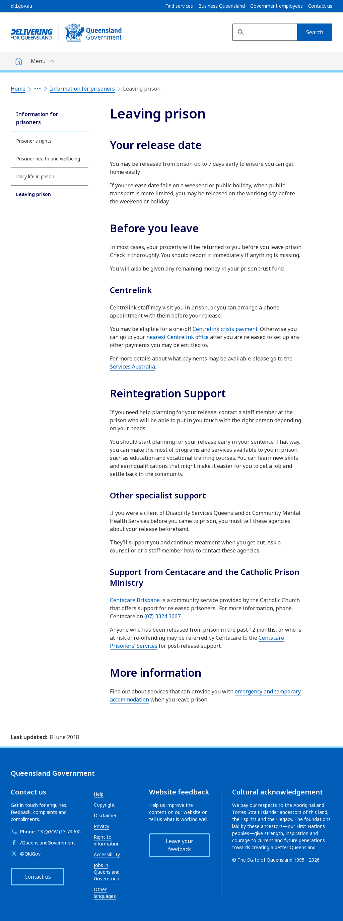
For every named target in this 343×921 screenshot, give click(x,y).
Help (99, 794)
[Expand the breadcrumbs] (37, 88)
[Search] (314, 32)
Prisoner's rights (34, 141)
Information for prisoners (82, 88)
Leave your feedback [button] (179, 845)
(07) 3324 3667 (162, 616)
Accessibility (107, 854)
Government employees (276, 6)
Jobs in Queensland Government (107, 872)
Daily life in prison (35, 176)
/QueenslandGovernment (47, 842)
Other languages (105, 892)
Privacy (101, 826)
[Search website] (264, 32)
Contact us (320, 6)
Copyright (104, 805)
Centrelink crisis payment (225, 329)
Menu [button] (38, 61)
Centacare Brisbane (135, 600)
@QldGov (30, 854)
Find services (179, 6)
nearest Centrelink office (177, 337)
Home (18, 88)
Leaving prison (33, 194)
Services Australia (132, 366)
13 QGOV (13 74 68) (59, 831)
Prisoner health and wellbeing (48, 158)
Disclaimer (105, 815)
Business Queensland (221, 6)
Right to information (107, 840)
